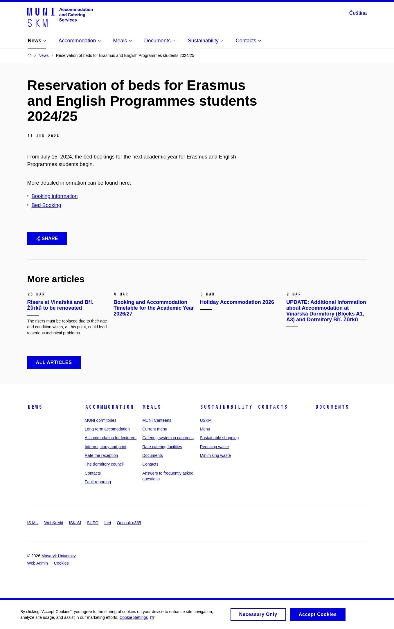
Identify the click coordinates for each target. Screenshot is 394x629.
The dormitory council (104, 464)
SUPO (93, 522)
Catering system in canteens (168, 437)
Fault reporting (98, 482)
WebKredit (53, 522)
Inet (107, 522)
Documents (152, 455)
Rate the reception (101, 455)
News (34, 407)
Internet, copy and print (105, 446)
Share (47, 238)
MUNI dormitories (100, 420)
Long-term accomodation (107, 429)
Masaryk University (59, 556)
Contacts (93, 473)
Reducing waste (214, 446)
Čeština (358, 13)
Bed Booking (46, 205)
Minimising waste (215, 455)
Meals (151, 407)
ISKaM (75, 522)
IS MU (33, 522)
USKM (205, 420)
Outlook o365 (129, 522)
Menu (205, 429)
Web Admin (37, 563)
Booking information (55, 196)
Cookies (61, 563)
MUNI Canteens (156, 420)
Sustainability (226, 407)
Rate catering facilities (162, 446)
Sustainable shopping (219, 437)
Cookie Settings (136, 619)
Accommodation (109, 407)
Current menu (154, 429)
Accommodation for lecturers (110, 437)
